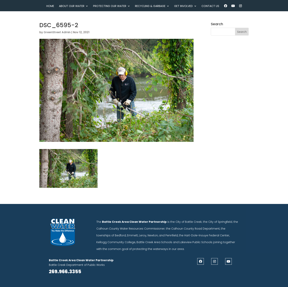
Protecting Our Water (109, 6)
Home (50, 6)
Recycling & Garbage (150, 6)
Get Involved (183, 6)
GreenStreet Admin (57, 32)
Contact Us (210, 6)
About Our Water (71, 6)
